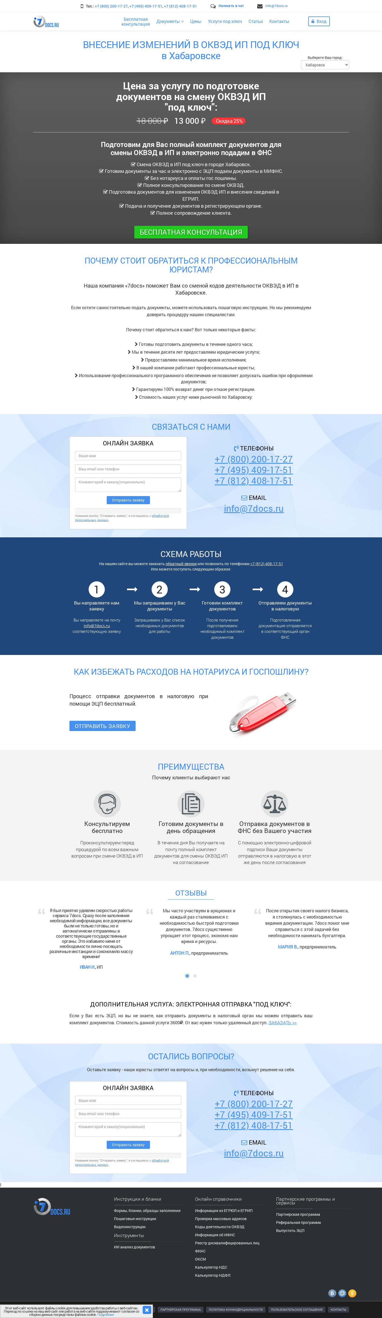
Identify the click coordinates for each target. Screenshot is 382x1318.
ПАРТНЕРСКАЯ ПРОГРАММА (180, 1309)
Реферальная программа (298, 1222)
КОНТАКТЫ (338, 1309)
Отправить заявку (102, 725)
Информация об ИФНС (215, 1234)
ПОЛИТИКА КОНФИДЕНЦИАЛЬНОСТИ (236, 1309)
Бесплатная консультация (191, 232)
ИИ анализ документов (134, 1246)
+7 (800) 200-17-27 (111, 6)
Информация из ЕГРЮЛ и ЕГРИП (224, 1210)
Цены (196, 21)
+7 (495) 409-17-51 (145, 6)
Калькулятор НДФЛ (212, 1275)
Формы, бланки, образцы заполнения (147, 1210)
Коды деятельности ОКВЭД (219, 1226)
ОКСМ (200, 1259)
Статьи (256, 21)
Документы (170, 21)
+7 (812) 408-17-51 (180, 6)
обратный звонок (181, 563)
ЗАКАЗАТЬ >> (283, 1022)
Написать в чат (231, 6)
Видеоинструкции (130, 1226)
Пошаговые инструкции (135, 1218)
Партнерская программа (298, 1214)
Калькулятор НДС (211, 1267)
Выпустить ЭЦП (290, 1230)
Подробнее (105, 1314)
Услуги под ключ (225, 21)
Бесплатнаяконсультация (136, 21)
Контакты (279, 21)
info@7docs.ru (276, 6)
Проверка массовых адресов (221, 1218)
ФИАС (200, 1251)
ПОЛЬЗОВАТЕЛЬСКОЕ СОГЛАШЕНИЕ (297, 1309)
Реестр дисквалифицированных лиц (227, 1242)
